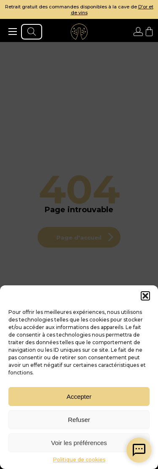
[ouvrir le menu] (12, 31)
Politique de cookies (79, 459)
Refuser (79, 419)
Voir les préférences (79, 442)
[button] (145, 296)
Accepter (79, 396)
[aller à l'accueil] (79, 31)
